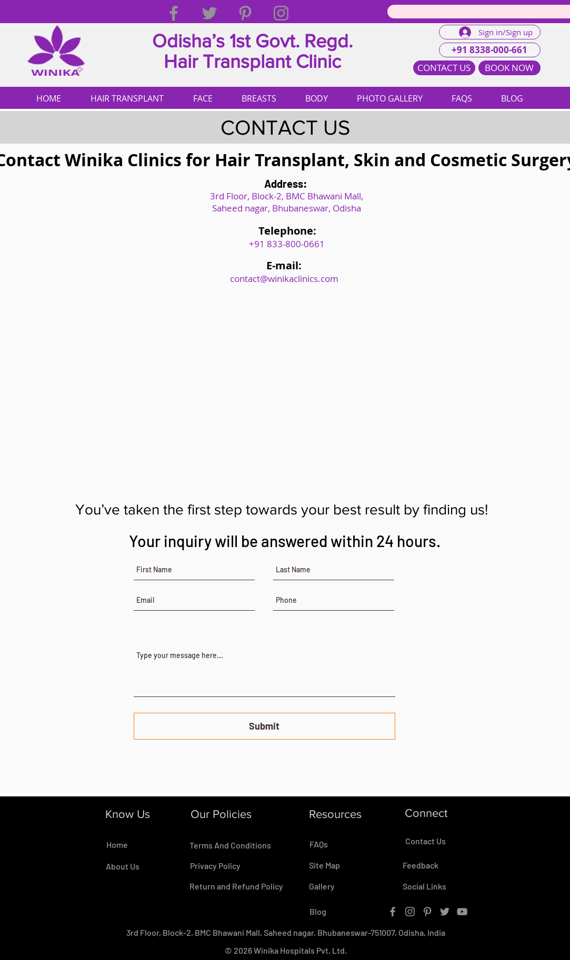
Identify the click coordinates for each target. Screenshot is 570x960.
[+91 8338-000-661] (490, 50)
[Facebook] (174, 13)
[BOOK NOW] (509, 67)
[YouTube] (462, 911)
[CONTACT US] (444, 67)
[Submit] (264, 726)
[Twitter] (209, 13)
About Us (122, 866)
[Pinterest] (245, 13)
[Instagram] (281, 13)
